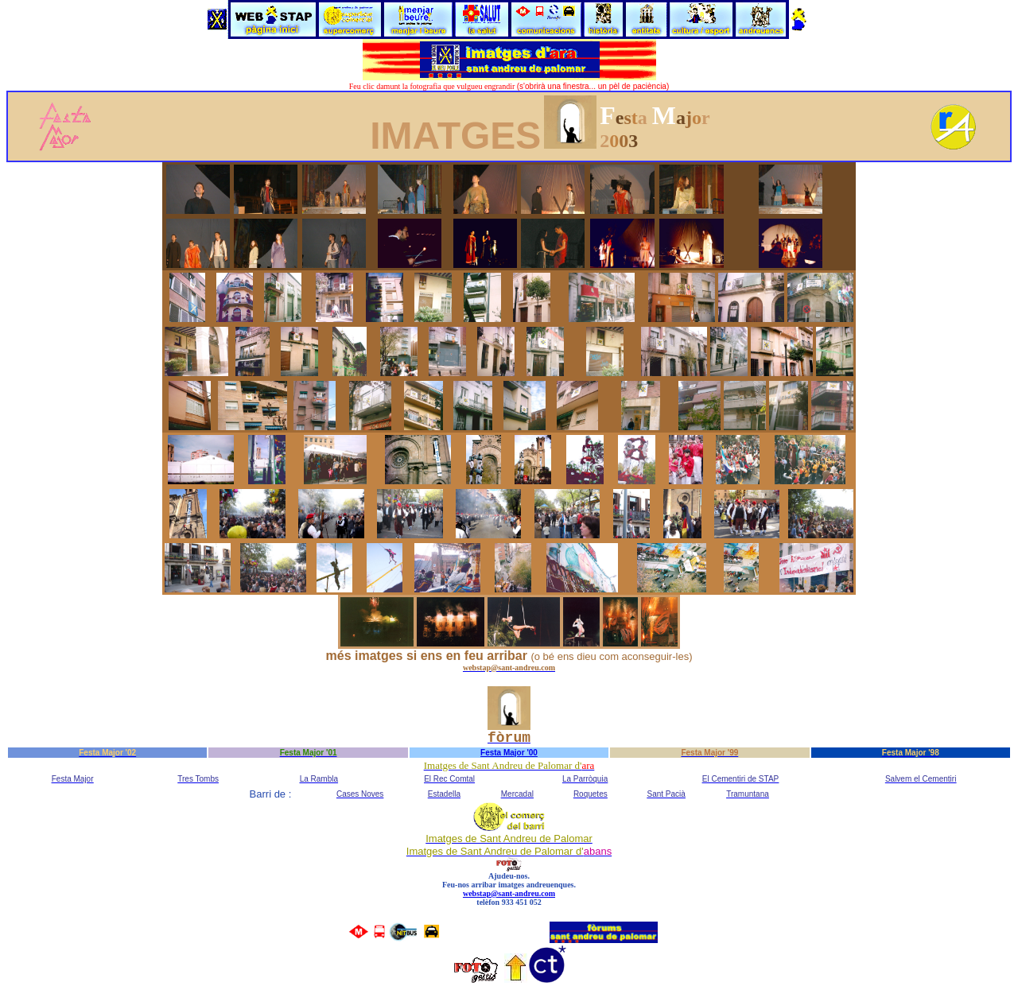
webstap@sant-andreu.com (509, 893)
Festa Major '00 (509, 752)
